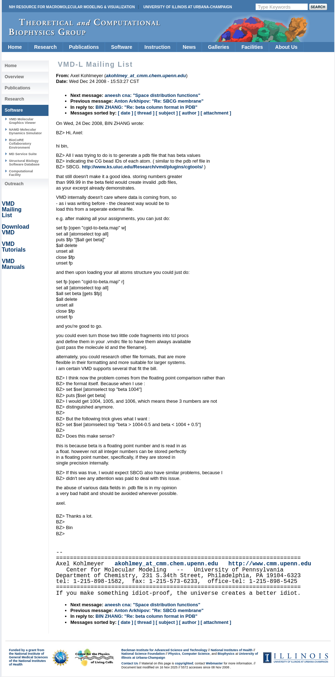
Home (15, 47)
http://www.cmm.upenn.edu (269, 564)
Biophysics (226, 653)
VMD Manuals (13, 264)
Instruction (157, 47)
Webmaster (214, 663)
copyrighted (184, 663)
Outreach (14, 183)
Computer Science (196, 653)
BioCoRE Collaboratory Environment (20, 143)
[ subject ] (167, 113)
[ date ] (125, 113)
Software (121, 47)
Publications (84, 47)
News (189, 47)
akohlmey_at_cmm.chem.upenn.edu (166, 564)
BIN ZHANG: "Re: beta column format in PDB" (146, 107)
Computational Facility (21, 173)
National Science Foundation (143, 653)
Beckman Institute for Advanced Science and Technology (164, 650)
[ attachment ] (216, 113)
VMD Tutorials (13, 247)
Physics (174, 653)
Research (45, 47)
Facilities (252, 47)
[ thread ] (144, 113)
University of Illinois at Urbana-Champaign (187, 7)
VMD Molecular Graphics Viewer (22, 121)
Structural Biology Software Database (24, 162)
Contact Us (129, 663)
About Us (286, 47)
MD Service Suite (23, 154)
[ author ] (189, 113)
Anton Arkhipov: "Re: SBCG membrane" (159, 101)
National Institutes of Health (231, 650)
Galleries (218, 47)
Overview (14, 76)
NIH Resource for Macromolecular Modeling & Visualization (72, 7)
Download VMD (15, 229)
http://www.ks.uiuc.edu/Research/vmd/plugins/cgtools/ (142, 166)
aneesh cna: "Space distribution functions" (152, 95)
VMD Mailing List (12, 209)
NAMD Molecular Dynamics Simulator (25, 131)
